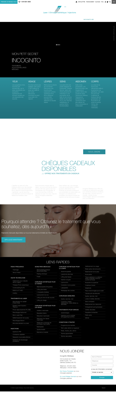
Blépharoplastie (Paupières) (45, 306)
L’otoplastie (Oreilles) (43, 312)
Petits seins (88, 317)
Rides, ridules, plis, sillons (68, 332)
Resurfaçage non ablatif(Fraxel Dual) (19, 272)
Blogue (97, 2)
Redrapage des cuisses (68, 292)
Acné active (88, 276)
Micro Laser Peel (17, 285)
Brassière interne (41, 333)
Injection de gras (66, 281)
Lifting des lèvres (42, 309)
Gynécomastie (41, 349)
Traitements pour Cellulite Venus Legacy (20, 313)
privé (86, 18)
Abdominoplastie (66, 273)
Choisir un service (97, 383)
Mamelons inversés (42, 352)
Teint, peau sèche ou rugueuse (70, 330)
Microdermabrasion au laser (21, 293)
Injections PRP (41, 271)
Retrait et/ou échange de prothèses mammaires (44, 343)
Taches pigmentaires (67, 335)
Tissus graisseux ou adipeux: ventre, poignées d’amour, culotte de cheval (93, 280)
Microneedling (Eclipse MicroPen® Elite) (43, 290)
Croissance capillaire (43, 274)
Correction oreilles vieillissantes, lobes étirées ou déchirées (69, 305)
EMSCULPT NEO (18, 322)
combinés (56, 18)
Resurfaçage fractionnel (19, 282)
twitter (107, 2)
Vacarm (103, 398)
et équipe (70, 18)
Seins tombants (89, 303)
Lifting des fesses (66, 278)
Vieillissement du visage (92, 268)
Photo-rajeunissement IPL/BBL (22, 279)
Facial (38, 296)
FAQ (102, 2)
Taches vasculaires (66, 338)
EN (114, 2)
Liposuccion (64, 284)
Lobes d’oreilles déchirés (92, 300)
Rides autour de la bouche (93, 271)
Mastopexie (40, 346)
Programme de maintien (68, 327)
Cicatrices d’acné (90, 287)
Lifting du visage (41, 320)
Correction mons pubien (68, 287)
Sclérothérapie (65, 314)
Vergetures (88, 290)
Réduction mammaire (43, 335)
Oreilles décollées (90, 311)
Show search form (110, 2)
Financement (90, 2)
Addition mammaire (42, 330)
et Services (27, 18)
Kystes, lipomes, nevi (67, 300)
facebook (105, 2)
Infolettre (81, 2)
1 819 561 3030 (26, 2)
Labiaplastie (64, 289)
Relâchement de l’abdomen (93, 306)
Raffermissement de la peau (21, 288)
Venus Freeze (16, 304)
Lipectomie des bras (67, 276)
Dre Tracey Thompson (67, 382)
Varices (87, 319)
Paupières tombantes (91, 314)
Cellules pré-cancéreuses (92, 295)
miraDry (15, 325)
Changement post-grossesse (93, 309)
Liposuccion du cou (43, 314)
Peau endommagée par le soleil (94, 292)
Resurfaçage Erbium (18, 290)
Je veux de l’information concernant (101, 380)
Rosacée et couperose (91, 284)
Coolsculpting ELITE (19, 319)
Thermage (16, 301)
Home (76, 2)
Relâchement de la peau (92, 273)
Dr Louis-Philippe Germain (68, 387)
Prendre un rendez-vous (9, 2)
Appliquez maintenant (13, 241)
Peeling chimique (42, 293)
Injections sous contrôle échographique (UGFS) (68, 318)
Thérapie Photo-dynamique (21, 317)
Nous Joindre (94, 152)
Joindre (100, 18)
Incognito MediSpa (58, 10)
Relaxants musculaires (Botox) (45, 277)
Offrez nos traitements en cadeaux (62, 174)
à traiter (42, 18)
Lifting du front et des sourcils (45, 317)
